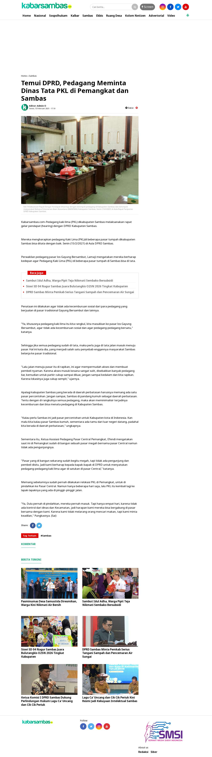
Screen (147, 7)
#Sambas (46, 535)
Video (171, 15)
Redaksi (143, 752)
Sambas (87, 15)
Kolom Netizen (135, 15)
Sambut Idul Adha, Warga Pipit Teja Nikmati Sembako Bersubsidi (69, 280)
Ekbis (99, 15)
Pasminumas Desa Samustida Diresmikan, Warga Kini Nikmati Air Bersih (49, 603)
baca (129, 107)
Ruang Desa (114, 15)
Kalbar (75, 15)
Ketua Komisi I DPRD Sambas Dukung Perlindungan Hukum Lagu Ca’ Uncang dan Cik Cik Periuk (47, 701)
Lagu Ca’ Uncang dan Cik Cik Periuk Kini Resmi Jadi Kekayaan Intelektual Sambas (109, 699)
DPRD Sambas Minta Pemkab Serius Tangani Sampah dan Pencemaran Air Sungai (80, 292)
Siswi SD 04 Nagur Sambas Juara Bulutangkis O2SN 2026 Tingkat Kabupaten (77, 286)
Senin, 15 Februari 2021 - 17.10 (42, 108)
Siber (154, 752)
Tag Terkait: (30, 535)
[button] (187, 14)
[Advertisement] (106, 43)
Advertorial (156, 15)
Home (26, 15)
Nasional (40, 15)
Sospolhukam (58, 15)
